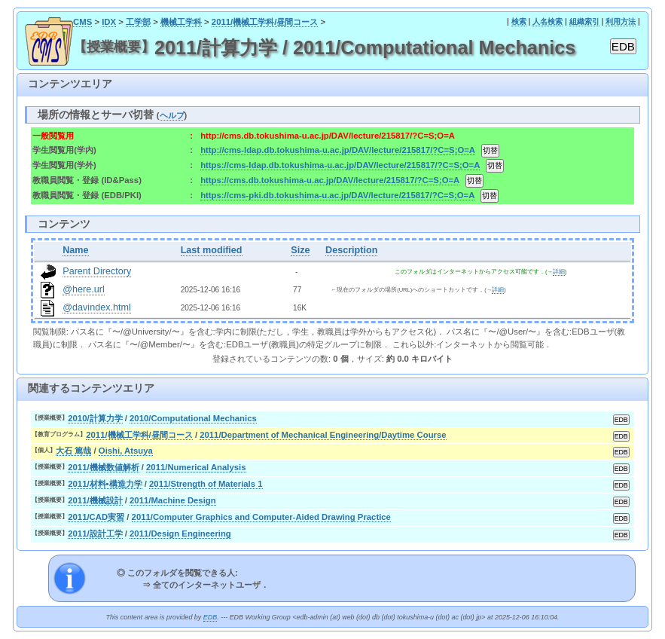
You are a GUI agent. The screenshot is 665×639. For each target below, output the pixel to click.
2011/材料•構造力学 (105, 483)
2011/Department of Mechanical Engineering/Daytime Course (323, 434)
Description (351, 250)
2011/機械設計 (95, 500)
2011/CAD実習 (96, 516)
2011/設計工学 (95, 533)
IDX (109, 21)
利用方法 (621, 21)
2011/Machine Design (173, 500)
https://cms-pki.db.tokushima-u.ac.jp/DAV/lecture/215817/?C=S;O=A (337, 195)
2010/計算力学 (95, 418)
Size (300, 250)
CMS (82, 21)
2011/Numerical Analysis (196, 467)
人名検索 (547, 21)
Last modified (212, 250)
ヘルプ (172, 115)
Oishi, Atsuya (126, 450)
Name (75, 250)
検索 (518, 21)
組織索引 (584, 21)
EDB (210, 617)
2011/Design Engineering (180, 533)
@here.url (84, 289)
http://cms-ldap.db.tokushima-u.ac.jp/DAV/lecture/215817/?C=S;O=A (337, 149)
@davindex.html (97, 307)
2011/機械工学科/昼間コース (265, 21)
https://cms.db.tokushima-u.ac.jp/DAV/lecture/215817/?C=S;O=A (329, 180)
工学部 (138, 21)
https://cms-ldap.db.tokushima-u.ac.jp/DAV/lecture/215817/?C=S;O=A (340, 165)
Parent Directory (97, 271)
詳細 (559, 271)
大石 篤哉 (73, 450)
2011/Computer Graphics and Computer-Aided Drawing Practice (261, 516)
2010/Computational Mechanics (193, 418)
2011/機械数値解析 (103, 467)
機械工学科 (181, 21)
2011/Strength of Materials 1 (205, 483)
